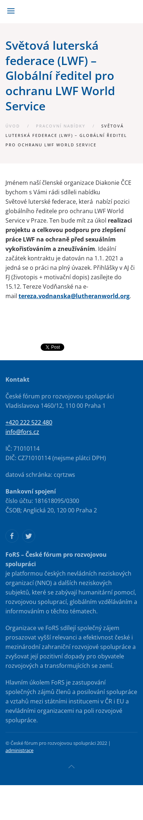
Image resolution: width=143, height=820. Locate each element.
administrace (19, 750)
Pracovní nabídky (60, 126)
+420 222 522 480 (28, 422)
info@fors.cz (22, 432)
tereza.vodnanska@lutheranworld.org (74, 296)
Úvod (12, 126)
